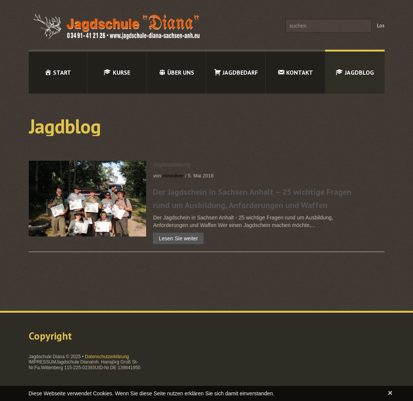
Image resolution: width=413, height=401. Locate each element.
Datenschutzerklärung (107, 356)
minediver (173, 176)
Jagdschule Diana (47, 356)
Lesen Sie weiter (178, 238)
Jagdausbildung (171, 164)
